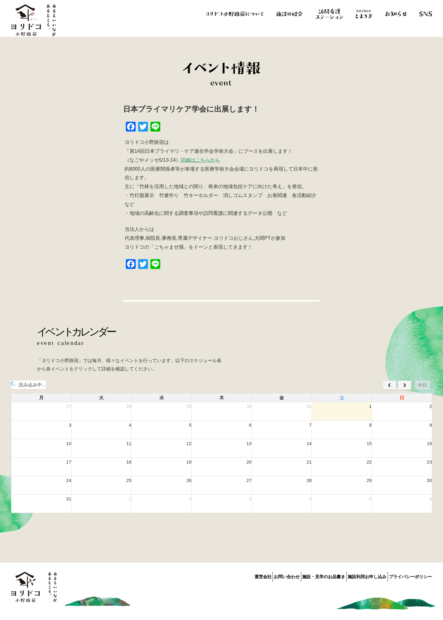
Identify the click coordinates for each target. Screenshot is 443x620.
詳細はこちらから (200, 160)
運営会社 (234, 575)
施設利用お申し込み (360, 575)
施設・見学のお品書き (309, 575)
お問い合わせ (265, 575)
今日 (422, 385)
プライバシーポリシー (410, 575)
